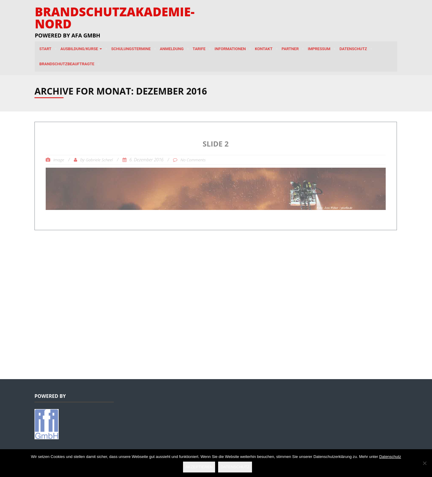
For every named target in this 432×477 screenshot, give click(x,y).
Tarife (199, 49)
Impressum (319, 49)
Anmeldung (172, 49)
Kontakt (263, 49)
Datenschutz (353, 49)
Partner (290, 49)
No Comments (192, 160)
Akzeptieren (199, 467)
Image (58, 160)
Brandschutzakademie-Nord (115, 17)
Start (45, 49)
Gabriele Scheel (99, 160)
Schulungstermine (131, 49)
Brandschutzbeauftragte (66, 64)
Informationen (230, 49)
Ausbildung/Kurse (81, 49)
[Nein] (424, 463)
